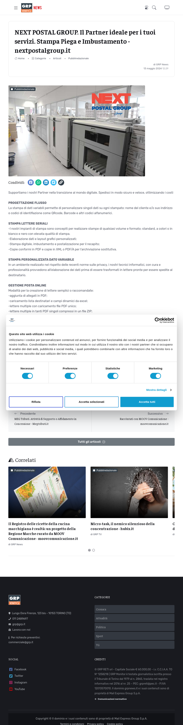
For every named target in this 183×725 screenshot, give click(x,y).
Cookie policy (115, 717)
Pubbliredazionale (78, 58)
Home (20, 58)
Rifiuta (36, 401)
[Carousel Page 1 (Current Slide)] (89, 543)
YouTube (17, 682)
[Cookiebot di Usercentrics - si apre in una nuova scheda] (157, 320)
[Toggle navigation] (16, 8)
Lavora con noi (19, 623)
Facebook (17, 663)
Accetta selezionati (91, 401)
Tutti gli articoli (91, 442)
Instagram (18, 676)
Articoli (57, 58)
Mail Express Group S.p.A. (130, 712)
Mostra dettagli (156, 389)
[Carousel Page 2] (93, 543)
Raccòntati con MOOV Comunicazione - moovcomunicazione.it (144, 421)
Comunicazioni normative (111, 692)
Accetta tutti (147, 401)
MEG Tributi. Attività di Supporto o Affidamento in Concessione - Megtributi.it (45, 421)
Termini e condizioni (72, 717)
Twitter (16, 669)
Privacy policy (95, 717)
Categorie (39, 58)
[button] (155, 8)
